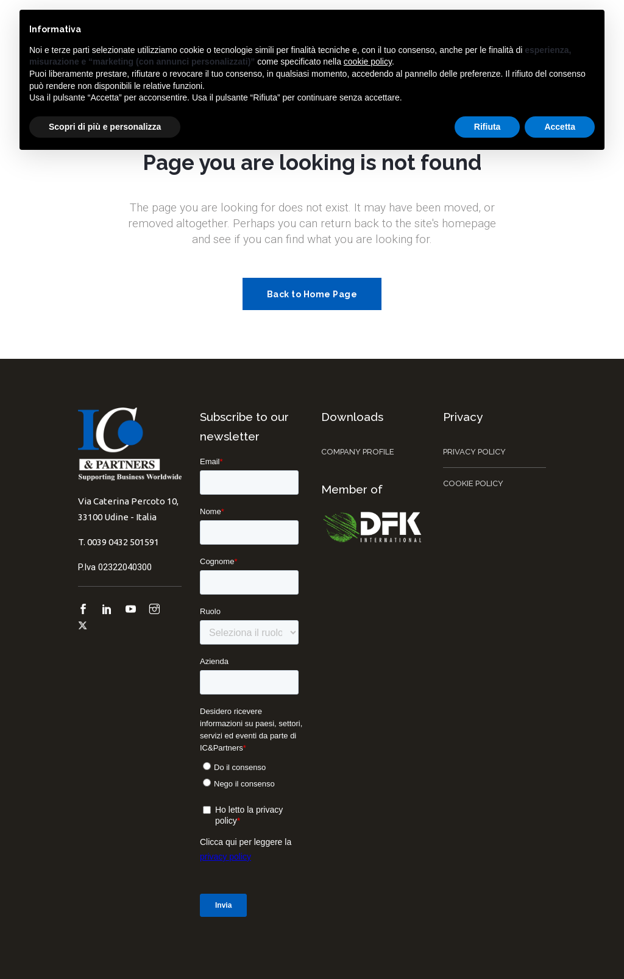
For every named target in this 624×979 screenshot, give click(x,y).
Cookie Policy (473, 483)
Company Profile (357, 451)
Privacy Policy (474, 451)
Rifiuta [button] (487, 127)
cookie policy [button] (368, 61)
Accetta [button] (559, 127)
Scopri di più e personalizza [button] (105, 127)
